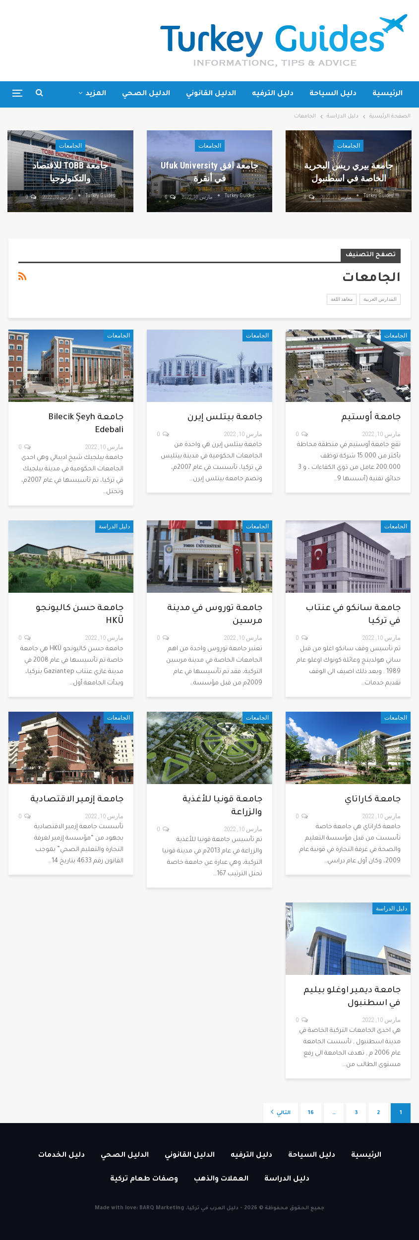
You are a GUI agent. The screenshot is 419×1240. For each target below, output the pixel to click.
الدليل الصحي (146, 94)
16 (311, 1113)
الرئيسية (387, 94)
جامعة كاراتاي (373, 800)
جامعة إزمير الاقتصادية (76, 800)
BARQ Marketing (161, 1208)
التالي (281, 1112)
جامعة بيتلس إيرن (224, 418)
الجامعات (348, 145)
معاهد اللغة (342, 299)
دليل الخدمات (61, 1156)
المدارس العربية (380, 299)
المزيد (95, 94)
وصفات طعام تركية (144, 1180)
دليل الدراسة (114, 526)
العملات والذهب (221, 1180)
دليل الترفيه (273, 94)
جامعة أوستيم (371, 418)
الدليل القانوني (211, 94)
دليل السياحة (333, 94)
